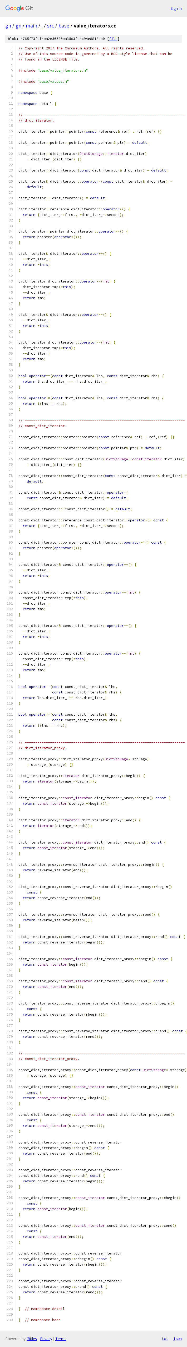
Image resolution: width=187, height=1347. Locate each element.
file (113, 38)
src (50, 25)
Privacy (46, 1338)
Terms (60, 1338)
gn (8, 25)
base (63, 25)
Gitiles (32, 1338)
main (31, 25)
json (177, 1338)
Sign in (176, 8)
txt (165, 1338)
